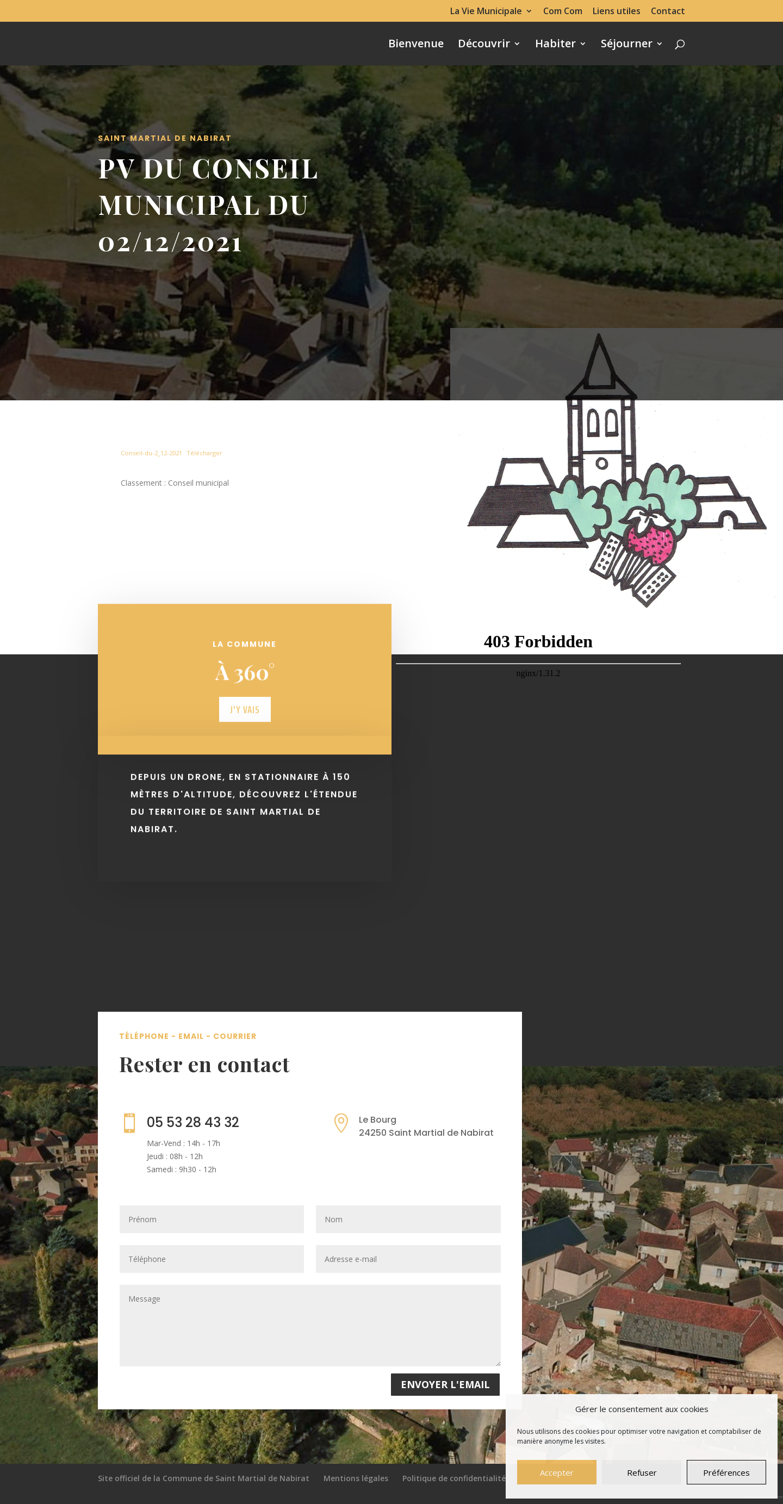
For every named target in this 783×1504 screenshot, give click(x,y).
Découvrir (484, 45)
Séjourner (626, 45)
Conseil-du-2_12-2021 (151, 453)
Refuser (642, 1472)
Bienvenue (416, 45)
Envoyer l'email (445, 1384)
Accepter (557, 1472)
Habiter (555, 45)
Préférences (726, 1472)
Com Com (562, 12)
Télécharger (204, 453)
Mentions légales (356, 1478)
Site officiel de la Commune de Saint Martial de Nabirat (203, 1478)
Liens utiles (617, 12)
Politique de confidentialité (454, 1478)
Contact (668, 12)
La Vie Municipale (486, 12)
